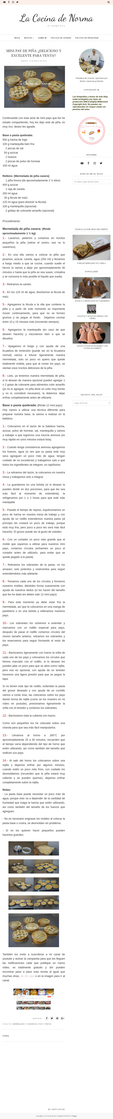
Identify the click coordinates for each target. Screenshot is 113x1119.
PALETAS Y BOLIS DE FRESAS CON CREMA (92, 317)
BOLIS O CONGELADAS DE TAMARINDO (92, 301)
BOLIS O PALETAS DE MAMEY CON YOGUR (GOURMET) (92, 347)
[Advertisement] (91, 206)
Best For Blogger (71, 1116)
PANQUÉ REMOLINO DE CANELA (91, 263)
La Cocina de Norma (56, 17)
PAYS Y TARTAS (44, 1024)
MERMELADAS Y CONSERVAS (25, 1024)
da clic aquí (27, 976)
